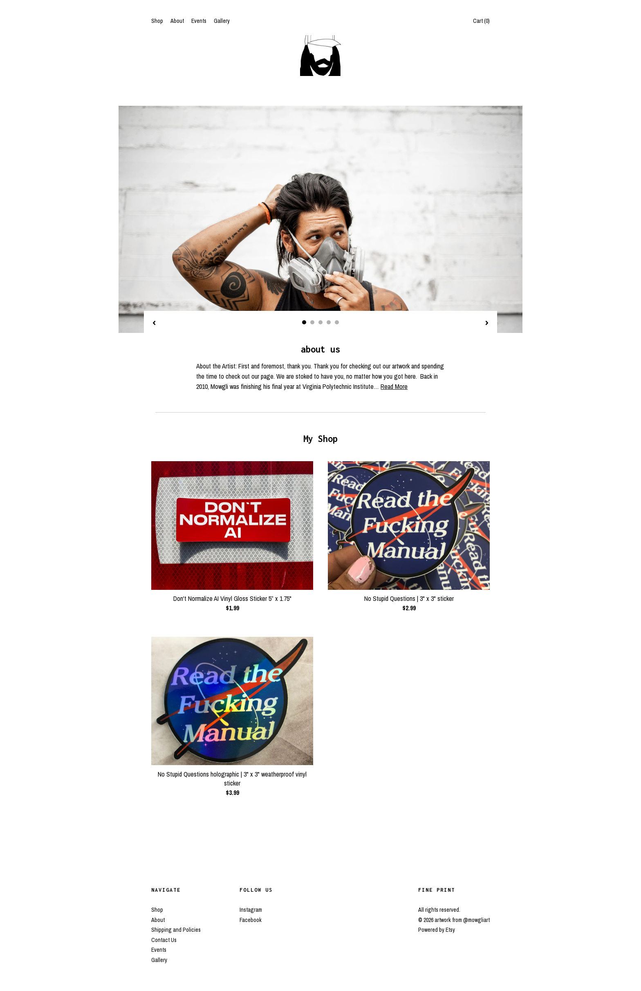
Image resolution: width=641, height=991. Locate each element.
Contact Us (164, 940)
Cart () (481, 21)
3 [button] (320, 322)
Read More (394, 386)
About (177, 21)
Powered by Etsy (436, 929)
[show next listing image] (487, 323)
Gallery (222, 21)
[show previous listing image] (154, 323)
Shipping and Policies (176, 929)
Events (198, 21)
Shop (157, 21)
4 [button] (329, 322)
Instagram (251, 909)
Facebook (251, 920)
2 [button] (312, 322)
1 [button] (304, 322)
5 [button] (337, 322)
